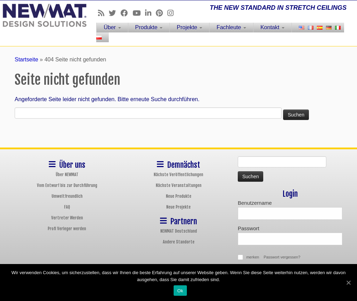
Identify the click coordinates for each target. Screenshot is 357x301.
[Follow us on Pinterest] (161, 13)
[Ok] (348, 282)
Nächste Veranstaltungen (179, 185)
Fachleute (231, 27)
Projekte (189, 27)
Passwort (248, 228)
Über (112, 27)
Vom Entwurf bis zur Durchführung (67, 185)
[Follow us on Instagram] (172, 13)
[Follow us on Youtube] (138, 13)
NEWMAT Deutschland (178, 231)
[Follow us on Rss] (103, 13)
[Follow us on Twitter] (115, 13)
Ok (180, 290)
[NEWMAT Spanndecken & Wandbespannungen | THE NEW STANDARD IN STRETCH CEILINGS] (42, 15)
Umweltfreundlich (67, 196)
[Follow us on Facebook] (126, 13)
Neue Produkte (178, 196)
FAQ (67, 207)
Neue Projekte (178, 207)
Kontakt (272, 27)
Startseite (26, 59)
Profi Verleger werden (67, 228)
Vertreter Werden (67, 217)
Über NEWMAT (67, 174)
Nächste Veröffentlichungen (178, 174)
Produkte (148, 27)
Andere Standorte (179, 241)
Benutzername (255, 203)
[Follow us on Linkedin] (150, 13)
